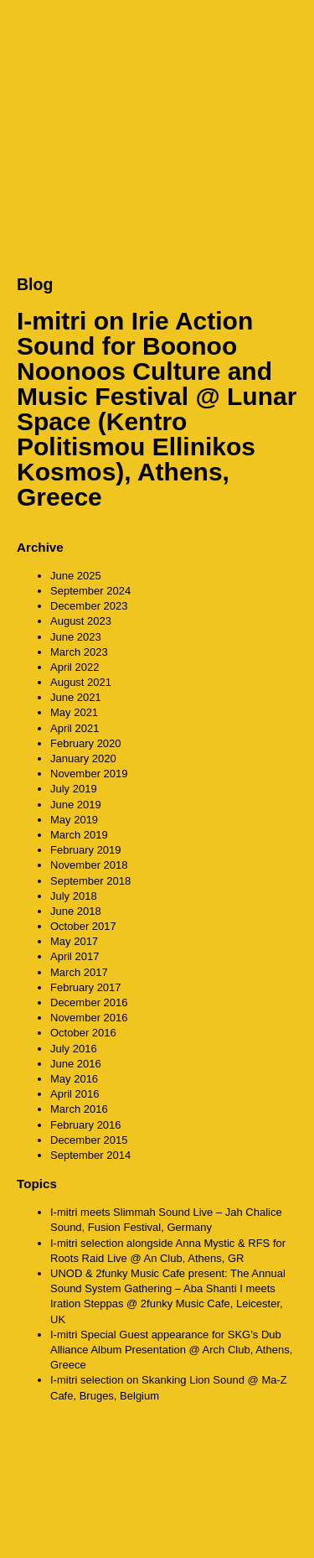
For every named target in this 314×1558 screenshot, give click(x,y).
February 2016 (85, 1125)
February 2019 (85, 850)
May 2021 (74, 712)
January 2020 (83, 758)
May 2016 (74, 1078)
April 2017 (75, 956)
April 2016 (75, 1094)
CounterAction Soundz (121, 33)
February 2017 (85, 987)
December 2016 (89, 1002)
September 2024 (90, 590)
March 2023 (79, 652)
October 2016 (83, 1032)
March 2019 (79, 834)
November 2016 (89, 1017)
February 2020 (85, 743)
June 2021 (75, 697)
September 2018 (90, 881)
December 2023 (89, 606)
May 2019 (74, 819)
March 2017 (79, 972)
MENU (280, 33)
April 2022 (75, 667)
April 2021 (75, 728)
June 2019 (75, 804)
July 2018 (73, 896)
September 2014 (90, 1155)
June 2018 (75, 911)
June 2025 (75, 575)
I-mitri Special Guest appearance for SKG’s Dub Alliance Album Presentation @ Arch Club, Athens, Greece (171, 1349)
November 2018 (89, 865)
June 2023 (75, 637)
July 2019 (73, 788)
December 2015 (89, 1140)
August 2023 (80, 621)
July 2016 (73, 1048)
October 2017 (83, 926)
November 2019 (89, 773)
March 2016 (79, 1109)
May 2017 (74, 941)
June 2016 (75, 1063)
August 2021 (80, 682)
